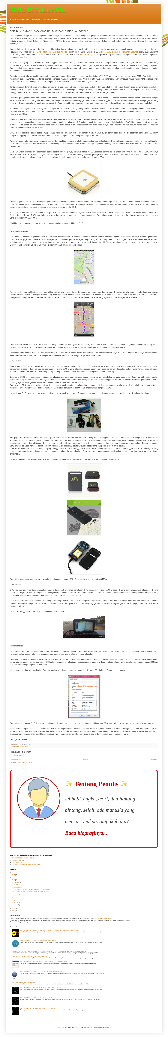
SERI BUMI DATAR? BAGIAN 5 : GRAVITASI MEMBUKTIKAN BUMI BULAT (42, 972)
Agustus (16, 895)
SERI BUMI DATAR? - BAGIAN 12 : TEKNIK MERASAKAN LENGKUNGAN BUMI (43, 961)
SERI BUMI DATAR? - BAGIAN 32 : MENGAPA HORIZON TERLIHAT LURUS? (42, 987)
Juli (15, 897)
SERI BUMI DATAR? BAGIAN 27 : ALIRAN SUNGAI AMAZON (38, 998)
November (17, 882)
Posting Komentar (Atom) (24, 762)
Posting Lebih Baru (16, 759)
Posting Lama (153, 759)
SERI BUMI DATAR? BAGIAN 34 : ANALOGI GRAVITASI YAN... (31, 889)
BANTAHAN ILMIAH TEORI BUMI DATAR (24, 982)
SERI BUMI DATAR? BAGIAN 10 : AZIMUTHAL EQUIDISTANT (38, 940)
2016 (13, 908)
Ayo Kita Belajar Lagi (89, 55)
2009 (13, 910)
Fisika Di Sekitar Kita (38, 10)
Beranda (85, 759)
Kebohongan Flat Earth (18, 860)
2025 (13, 875)
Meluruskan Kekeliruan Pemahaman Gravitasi (118, 52)
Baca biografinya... (86, 833)
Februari (16, 902)
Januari (16, 905)
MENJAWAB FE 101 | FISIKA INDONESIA (24, 858)
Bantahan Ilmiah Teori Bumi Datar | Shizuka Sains (26, 864)
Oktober (16, 884)
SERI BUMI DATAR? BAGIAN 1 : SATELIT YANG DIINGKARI (29, 956)
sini (22, 44)
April (15, 900)
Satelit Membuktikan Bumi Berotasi (52, 52)
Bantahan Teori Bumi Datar (21, 746)
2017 (13, 880)
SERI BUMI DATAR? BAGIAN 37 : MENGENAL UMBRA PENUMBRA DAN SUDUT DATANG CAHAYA (49, 930)
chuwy (91, 1027)
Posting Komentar (18, 755)
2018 (13, 877)
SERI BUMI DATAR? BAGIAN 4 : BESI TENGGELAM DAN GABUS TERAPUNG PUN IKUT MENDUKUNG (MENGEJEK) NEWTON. (49, 951)
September (17, 887)
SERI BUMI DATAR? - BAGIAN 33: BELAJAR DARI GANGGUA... (32, 892)
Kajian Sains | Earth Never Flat (20, 862)
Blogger (107, 1027)
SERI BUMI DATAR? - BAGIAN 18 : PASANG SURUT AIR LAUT (38, 1008)
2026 (13, 872)
